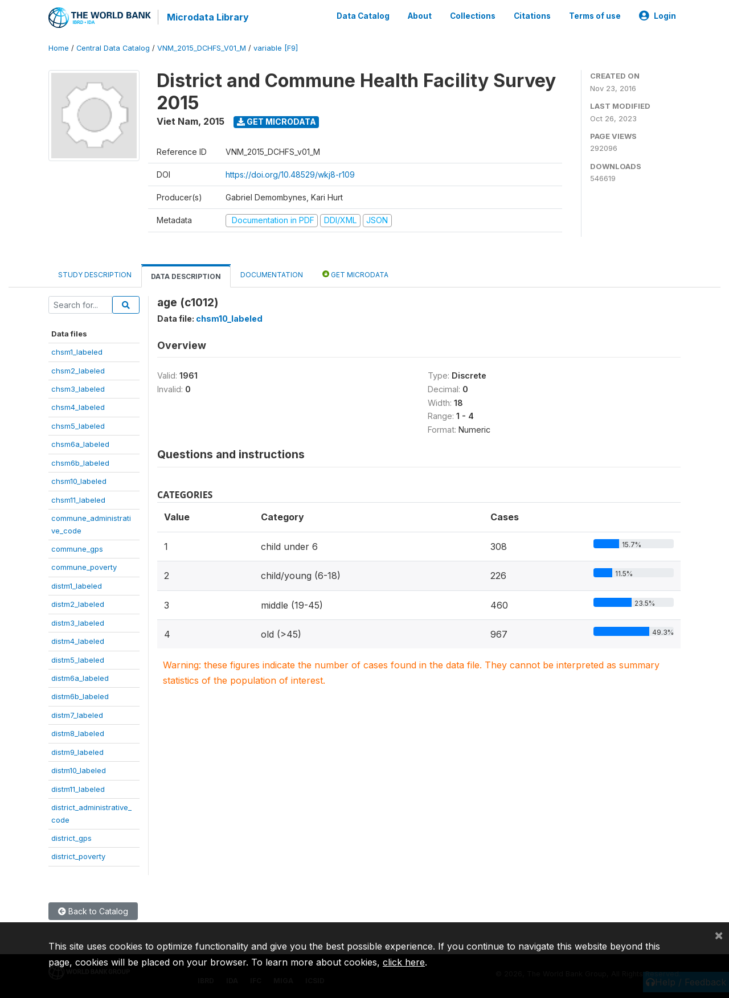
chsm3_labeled (78, 388)
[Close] (718, 935)
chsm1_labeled (77, 351)
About (420, 15)
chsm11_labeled (78, 499)
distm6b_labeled (80, 696)
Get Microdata (276, 121)
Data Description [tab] (186, 276)
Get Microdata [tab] (355, 274)
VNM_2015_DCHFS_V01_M (201, 48)
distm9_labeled (77, 752)
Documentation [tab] (271, 274)
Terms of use (595, 15)
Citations (532, 15)
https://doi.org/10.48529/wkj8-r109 (290, 174)
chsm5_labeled (78, 425)
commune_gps (77, 548)
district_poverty (78, 856)
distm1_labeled (76, 585)
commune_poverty (84, 567)
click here (404, 962)
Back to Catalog (93, 911)
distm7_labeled (77, 715)
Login (657, 15)
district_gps (71, 838)
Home (58, 48)
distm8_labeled (77, 733)
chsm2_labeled (78, 370)
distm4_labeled (77, 641)
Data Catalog (363, 15)
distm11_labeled (78, 789)
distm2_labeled (77, 604)
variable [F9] (275, 48)
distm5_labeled (77, 659)
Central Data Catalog (113, 48)
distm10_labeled (78, 770)
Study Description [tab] (95, 274)
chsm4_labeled (78, 407)
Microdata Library (208, 17)
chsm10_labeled (79, 481)
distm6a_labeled (80, 678)
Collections (472, 15)
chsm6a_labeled (80, 444)
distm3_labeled (77, 622)
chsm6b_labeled (80, 462)
